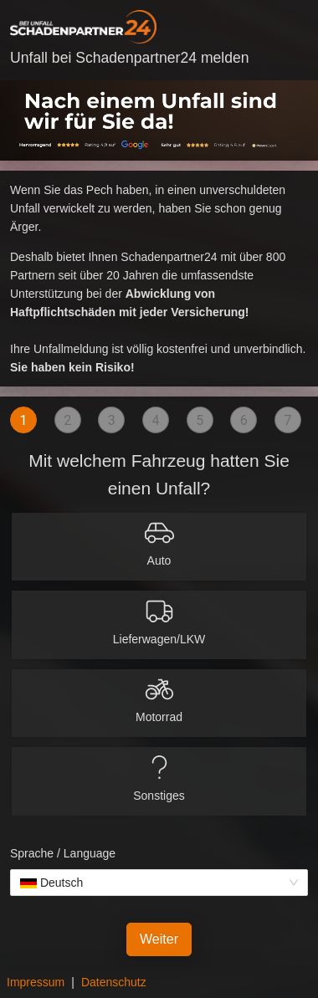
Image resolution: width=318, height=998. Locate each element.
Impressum (35, 982)
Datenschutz (113, 982)
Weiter (159, 939)
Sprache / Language (62, 853)
